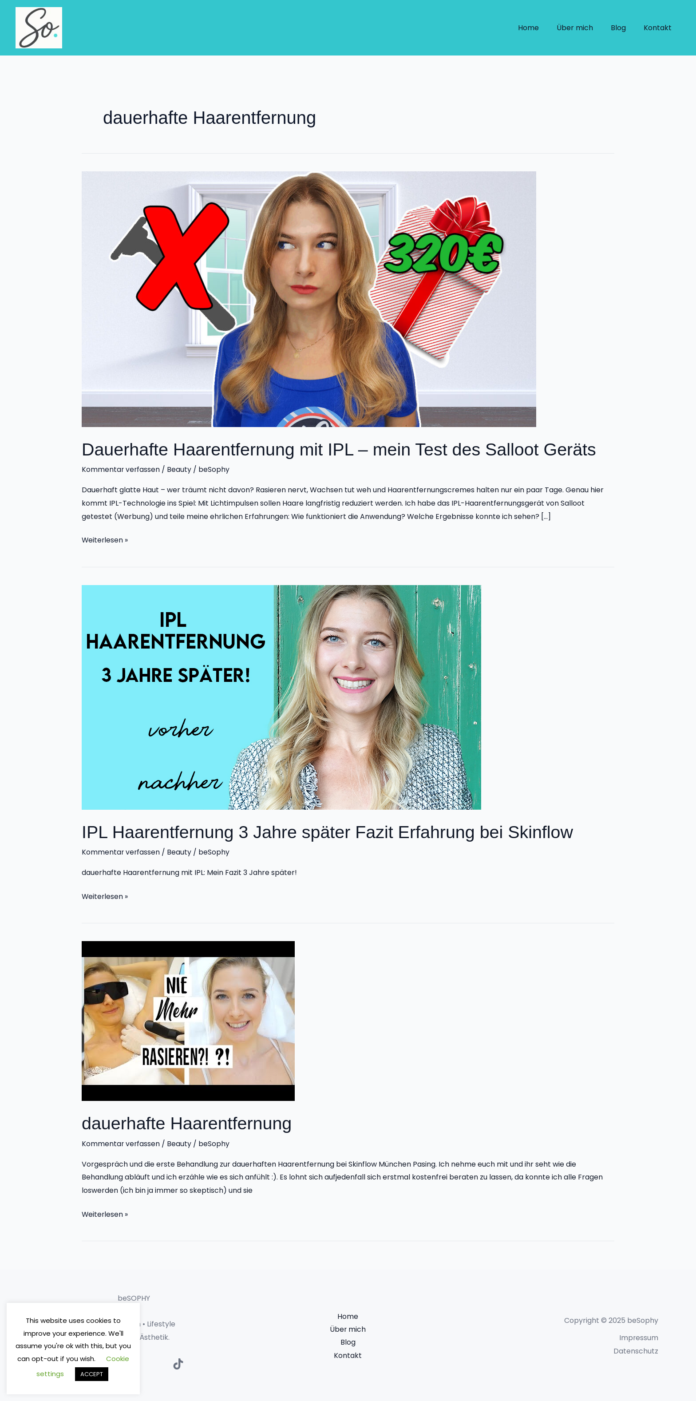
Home (540, 28)
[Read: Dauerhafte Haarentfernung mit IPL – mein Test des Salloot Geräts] (309, 298)
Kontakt (659, 28)
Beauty (180, 469)
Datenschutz (635, 1350)
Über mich (584, 28)
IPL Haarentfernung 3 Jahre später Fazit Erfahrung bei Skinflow (331, 831)
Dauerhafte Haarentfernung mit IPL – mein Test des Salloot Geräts (343, 449)
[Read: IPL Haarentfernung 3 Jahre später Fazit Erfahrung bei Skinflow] (281, 696)
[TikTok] (178, 1363)
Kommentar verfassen (121, 469)
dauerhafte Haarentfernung (188, 1122)
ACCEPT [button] (91, 1374)
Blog (623, 28)
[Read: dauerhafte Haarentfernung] (188, 1020)
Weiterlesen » (105, 539)
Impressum (638, 1337)
